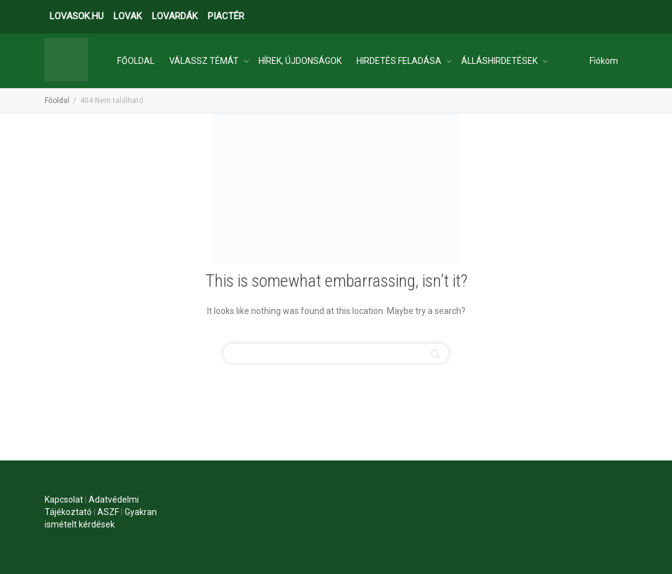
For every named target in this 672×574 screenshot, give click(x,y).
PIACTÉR (226, 16)
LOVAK (127, 16)
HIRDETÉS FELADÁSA (399, 61)
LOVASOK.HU (77, 16)
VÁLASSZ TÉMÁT (205, 61)
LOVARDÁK (175, 16)
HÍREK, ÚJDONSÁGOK (300, 61)
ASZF (108, 512)
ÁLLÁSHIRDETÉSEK (500, 61)
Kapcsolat (64, 499)
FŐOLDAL (135, 61)
